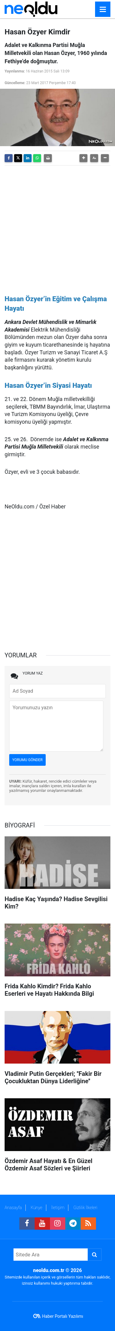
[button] (83, 158)
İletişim (57, 1207)
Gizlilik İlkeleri (85, 1207)
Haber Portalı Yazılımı (62, 1316)
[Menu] (102, 10)
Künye (36, 1207)
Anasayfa (13, 1207)
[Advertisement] (57, 227)
